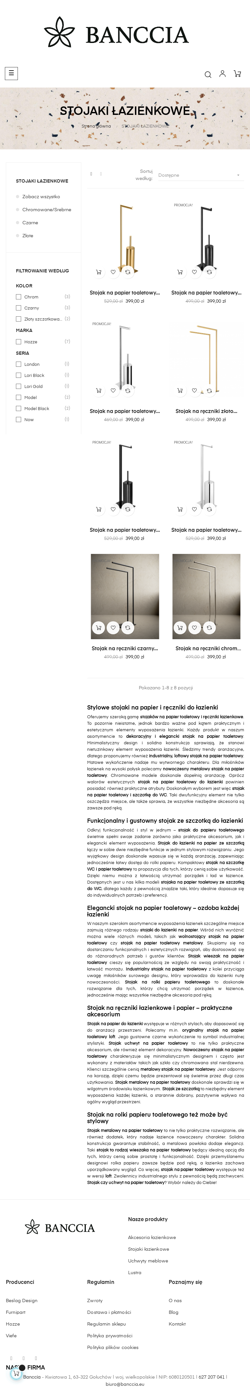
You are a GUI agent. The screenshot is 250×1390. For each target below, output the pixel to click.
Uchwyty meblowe (148, 1261)
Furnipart (15, 1312)
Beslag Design (21, 1301)
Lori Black (43, 375)
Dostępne (201, 175)
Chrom (43, 297)
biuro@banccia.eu (125, 1384)
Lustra (135, 1273)
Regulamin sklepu (106, 1324)
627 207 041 (212, 1377)
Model (43, 398)
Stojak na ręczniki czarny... (125, 649)
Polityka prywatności (109, 1336)
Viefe (11, 1336)
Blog (174, 1312)
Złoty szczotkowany (43, 319)
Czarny (43, 308)
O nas (175, 1301)
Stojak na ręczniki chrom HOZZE (206, 649)
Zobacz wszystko (41, 197)
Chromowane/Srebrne (46, 210)
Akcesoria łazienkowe (152, 1237)
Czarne (30, 223)
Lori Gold (43, 387)
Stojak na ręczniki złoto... (206, 411)
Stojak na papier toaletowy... (125, 293)
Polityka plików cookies (112, 1347)
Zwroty (94, 1301)
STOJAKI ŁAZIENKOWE (42, 181)
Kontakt (177, 1324)
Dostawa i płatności (109, 1312)
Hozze (43, 342)
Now (43, 420)
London (43, 364)
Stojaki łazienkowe (148, 1249)
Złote (27, 236)
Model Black (43, 409)
